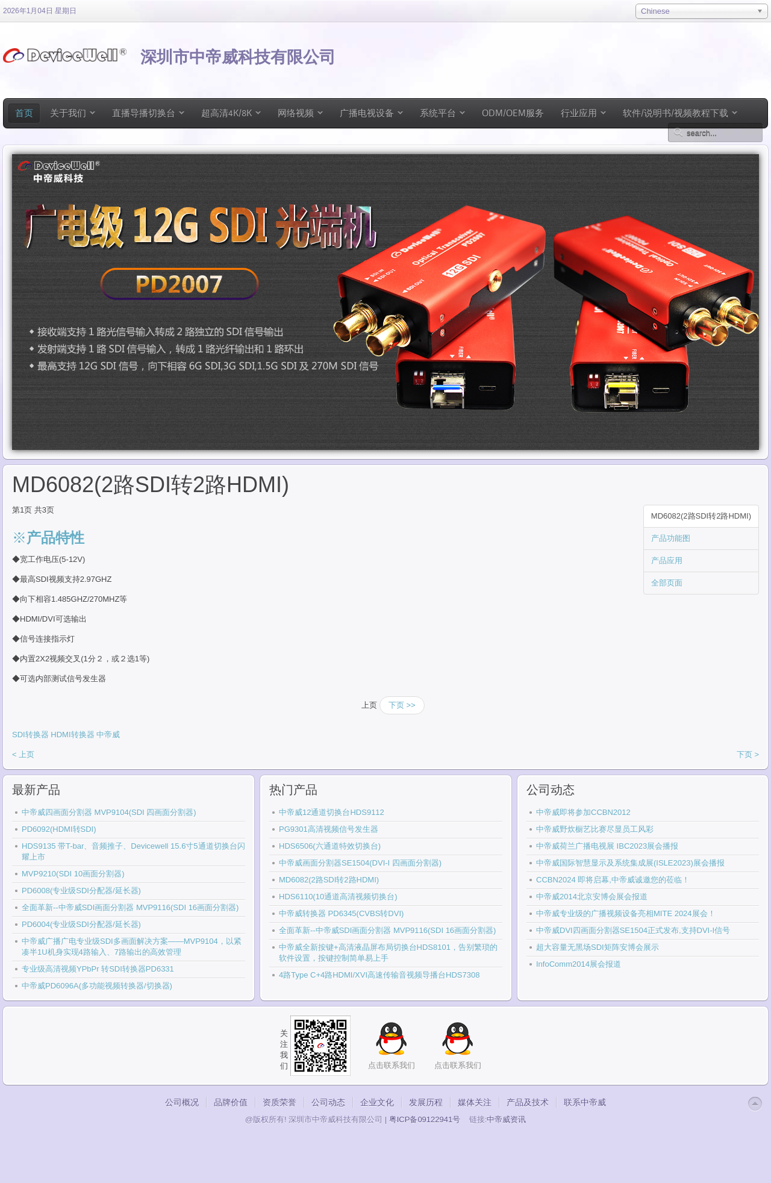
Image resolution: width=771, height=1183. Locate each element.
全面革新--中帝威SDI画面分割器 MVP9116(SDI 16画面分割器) (130, 907)
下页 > (748, 754)
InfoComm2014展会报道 (578, 964)
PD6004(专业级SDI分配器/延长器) (81, 924)
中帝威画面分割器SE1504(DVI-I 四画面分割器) (360, 862)
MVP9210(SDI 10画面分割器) (73, 873)
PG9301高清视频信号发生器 (328, 829)
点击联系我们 (457, 1065)
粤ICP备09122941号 (425, 1119)
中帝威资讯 (506, 1119)
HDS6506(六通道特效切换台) (330, 846)
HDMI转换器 (72, 734)
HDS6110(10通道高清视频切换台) (338, 896)
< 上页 (23, 754)
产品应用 (666, 560)
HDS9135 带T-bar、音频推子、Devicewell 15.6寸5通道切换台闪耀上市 (133, 851)
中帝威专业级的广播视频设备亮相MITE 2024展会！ (626, 913)
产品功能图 (670, 538)
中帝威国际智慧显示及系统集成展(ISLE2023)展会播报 (630, 862)
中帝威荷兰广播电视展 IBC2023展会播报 (607, 846)
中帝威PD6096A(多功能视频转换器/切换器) (97, 985)
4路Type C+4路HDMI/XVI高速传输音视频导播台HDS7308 (379, 974)
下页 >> (402, 705)
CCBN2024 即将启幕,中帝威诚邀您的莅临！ (613, 879)
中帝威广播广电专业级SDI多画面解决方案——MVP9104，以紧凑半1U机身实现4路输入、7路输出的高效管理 (132, 947)
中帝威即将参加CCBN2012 (583, 812)
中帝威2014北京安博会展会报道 (592, 896)
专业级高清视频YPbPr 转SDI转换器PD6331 (98, 968)
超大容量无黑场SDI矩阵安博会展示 (597, 947)
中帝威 (108, 734)
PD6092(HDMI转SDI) (59, 829)
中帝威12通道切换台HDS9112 (331, 812)
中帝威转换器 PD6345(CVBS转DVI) (341, 913)
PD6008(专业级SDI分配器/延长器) (81, 890)
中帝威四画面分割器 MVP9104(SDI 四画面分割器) (109, 812)
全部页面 (666, 582)
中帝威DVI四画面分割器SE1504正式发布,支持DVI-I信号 (633, 930)
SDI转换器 (30, 734)
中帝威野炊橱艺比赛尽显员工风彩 (595, 829)
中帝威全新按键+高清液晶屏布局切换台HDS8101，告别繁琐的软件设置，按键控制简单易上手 (388, 953)
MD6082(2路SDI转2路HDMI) (701, 515)
